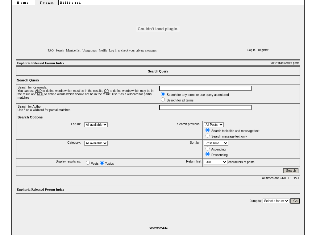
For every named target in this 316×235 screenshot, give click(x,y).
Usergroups (89, 50)
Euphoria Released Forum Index (40, 63)
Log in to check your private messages (133, 50)
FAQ (51, 50)
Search (60, 50)
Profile (103, 50)
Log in (251, 50)
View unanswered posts (284, 62)
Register (263, 50)
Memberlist (73, 50)
